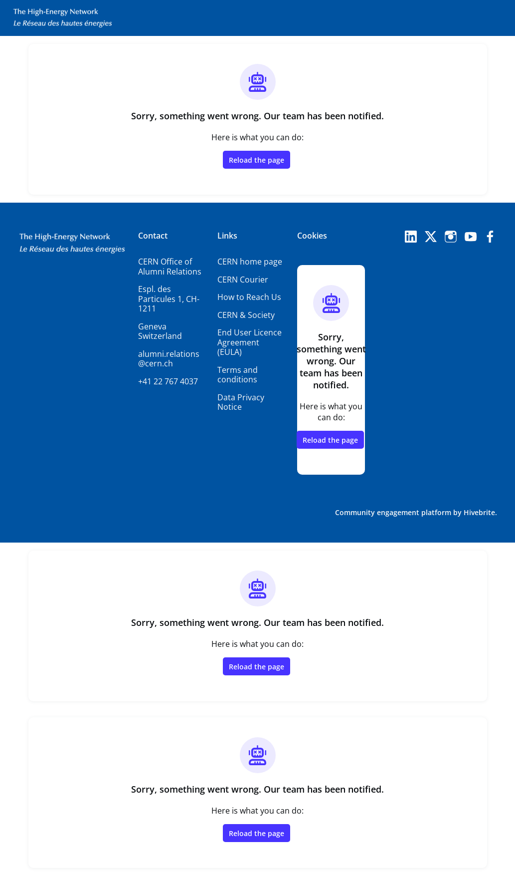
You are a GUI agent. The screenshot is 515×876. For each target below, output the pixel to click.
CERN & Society (246, 314)
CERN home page (249, 261)
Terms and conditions (237, 374)
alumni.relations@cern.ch (168, 358)
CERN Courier (242, 279)
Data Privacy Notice (240, 402)
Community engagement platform (393, 512)
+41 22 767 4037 (168, 381)
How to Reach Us (249, 297)
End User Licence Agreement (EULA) (249, 342)
